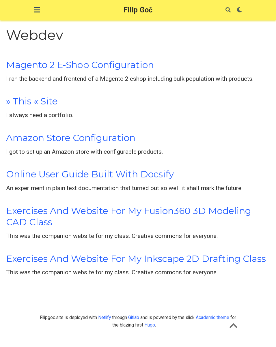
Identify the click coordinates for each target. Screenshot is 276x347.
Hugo (149, 325)
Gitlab (133, 317)
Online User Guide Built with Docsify (90, 174)
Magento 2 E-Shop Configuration (80, 64)
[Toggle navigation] (37, 10)
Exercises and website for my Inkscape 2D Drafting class (136, 258)
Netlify (104, 317)
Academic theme (212, 317)
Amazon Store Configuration (70, 137)
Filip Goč (138, 10)
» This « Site (32, 101)
